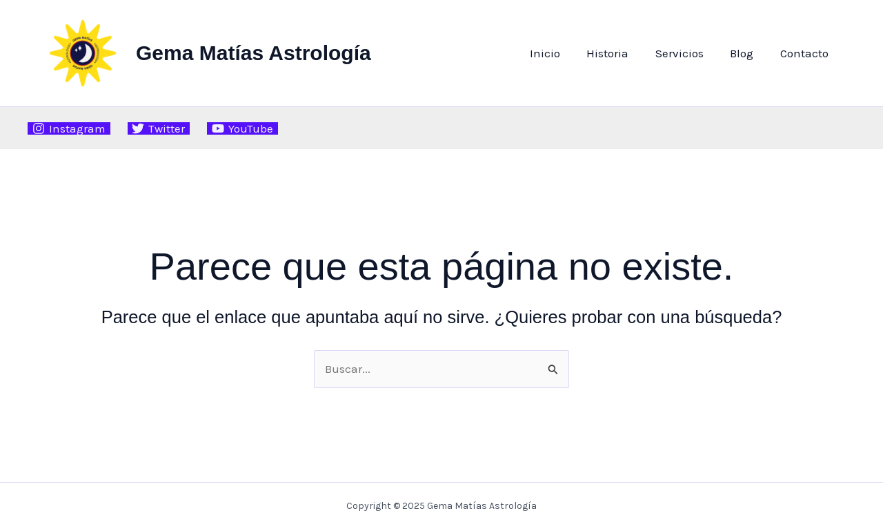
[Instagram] (69, 128)
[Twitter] (159, 128)
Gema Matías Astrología (253, 52)
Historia (618, 53)
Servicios (687, 53)
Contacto (806, 53)
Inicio (559, 53)
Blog (746, 53)
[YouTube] (242, 128)
